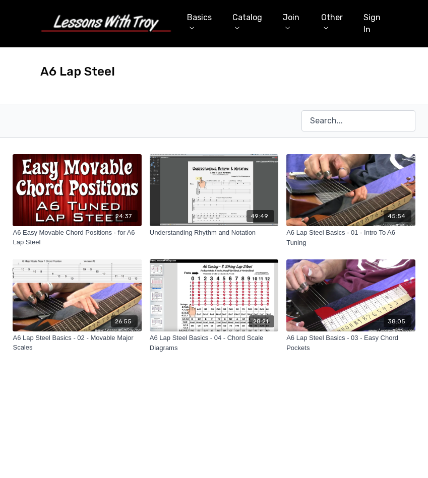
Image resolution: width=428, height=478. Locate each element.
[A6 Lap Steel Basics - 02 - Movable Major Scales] (77, 343)
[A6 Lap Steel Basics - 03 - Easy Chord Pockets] (350, 343)
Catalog (247, 21)
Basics (199, 21)
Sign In (372, 23)
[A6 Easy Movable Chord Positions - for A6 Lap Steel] (77, 237)
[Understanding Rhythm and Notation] (214, 233)
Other (332, 21)
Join (291, 21)
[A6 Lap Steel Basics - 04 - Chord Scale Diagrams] (214, 343)
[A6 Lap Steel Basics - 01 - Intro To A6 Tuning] (350, 237)
